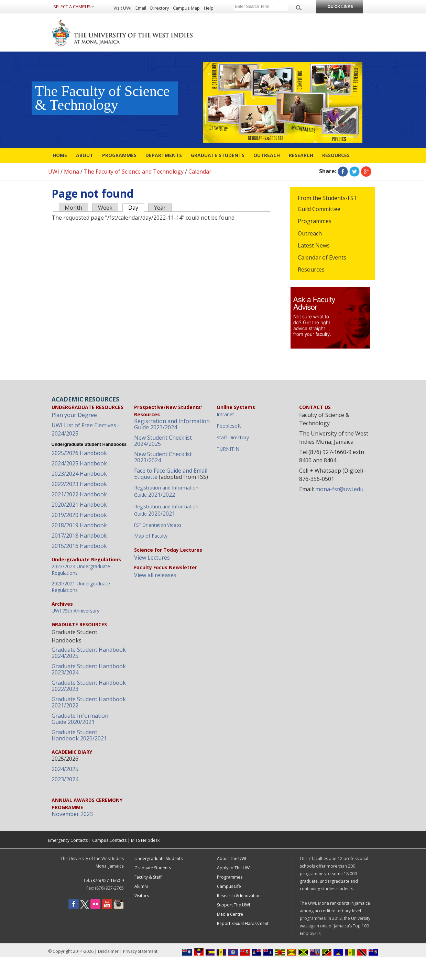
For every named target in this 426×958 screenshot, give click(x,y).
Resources (336, 155)
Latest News (314, 245)
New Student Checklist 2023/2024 (163, 457)
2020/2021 (166, 510)
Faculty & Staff (148, 877)
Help (209, 8)
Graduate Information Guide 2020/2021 (80, 719)
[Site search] (261, 6)
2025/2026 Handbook (79, 453)
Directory (159, 8)
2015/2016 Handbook (79, 546)
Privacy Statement (140, 951)
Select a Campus (72, 6)
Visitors (141, 896)
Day (136, 207)
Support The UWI (233, 905)
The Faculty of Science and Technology (134, 171)
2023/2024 (65, 779)
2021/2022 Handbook (79, 494)
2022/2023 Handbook (79, 484)
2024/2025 (65, 769)
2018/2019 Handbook (79, 525)
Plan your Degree (74, 415)
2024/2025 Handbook (79, 463)
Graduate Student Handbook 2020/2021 (79, 735)
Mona (71, 171)
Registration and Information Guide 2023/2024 (172, 424)
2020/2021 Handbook (79, 504)
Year (160, 207)
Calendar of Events (322, 257)
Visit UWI (122, 8)
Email (140, 8)
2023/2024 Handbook (79, 473)
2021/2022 (166, 491)
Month (73, 207)
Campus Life (229, 886)
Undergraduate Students (158, 858)
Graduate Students (217, 155)
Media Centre (230, 914)
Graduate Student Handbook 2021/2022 (89, 702)
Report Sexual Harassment (243, 923)
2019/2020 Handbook (79, 515)
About (84, 155)
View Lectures (152, 557)
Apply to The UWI (234, 868)
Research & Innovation (239, 896)
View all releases (155, 575)
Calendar (199, 171)
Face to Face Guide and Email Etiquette (170, 474)
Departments (163, 155)
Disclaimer (108, 951)
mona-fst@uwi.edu (339, 489)
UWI (53, 171)
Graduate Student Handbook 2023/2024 (89, 669)
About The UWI (231, 858)
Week (105, 207)
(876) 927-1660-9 (107, 880)
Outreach (266, 155)
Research (301, 155)
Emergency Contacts (68, 840)
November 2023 (72, 814)
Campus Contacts (109, 840)
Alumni (141, 886)
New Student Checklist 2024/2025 (163, 441)
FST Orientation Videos (158, 525)
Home (60, 155)
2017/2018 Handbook (79, 535)
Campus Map (186, 8)
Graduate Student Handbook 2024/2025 (89, 653)
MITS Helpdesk (145, 840)
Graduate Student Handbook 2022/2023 (89, 686)
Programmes (119, 155)
